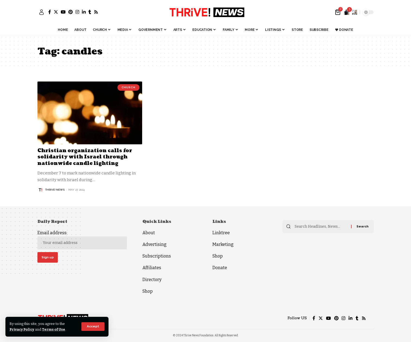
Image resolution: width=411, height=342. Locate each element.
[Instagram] (77, 12)
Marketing (223, 244)
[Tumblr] (90, 12)
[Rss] (96, 12)
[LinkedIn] (84, 12)
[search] (354, 12)
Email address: (82, 239)
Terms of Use (54, 329)
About (148, 232)
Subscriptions (156, 256)
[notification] (346, 12)
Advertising (154, 244)
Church (128, 87)
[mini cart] (338, 12)
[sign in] (41, 12)
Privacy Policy (22, 329)
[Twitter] (55, 12)
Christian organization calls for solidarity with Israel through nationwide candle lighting (84, 157)
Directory (151, 279)
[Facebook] (49, 12)
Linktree (221, 232)
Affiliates (151, 267)
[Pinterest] (70, 12)
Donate (219, 267)
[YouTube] (63, 12)
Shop (147, 291)
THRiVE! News (55, 189)
